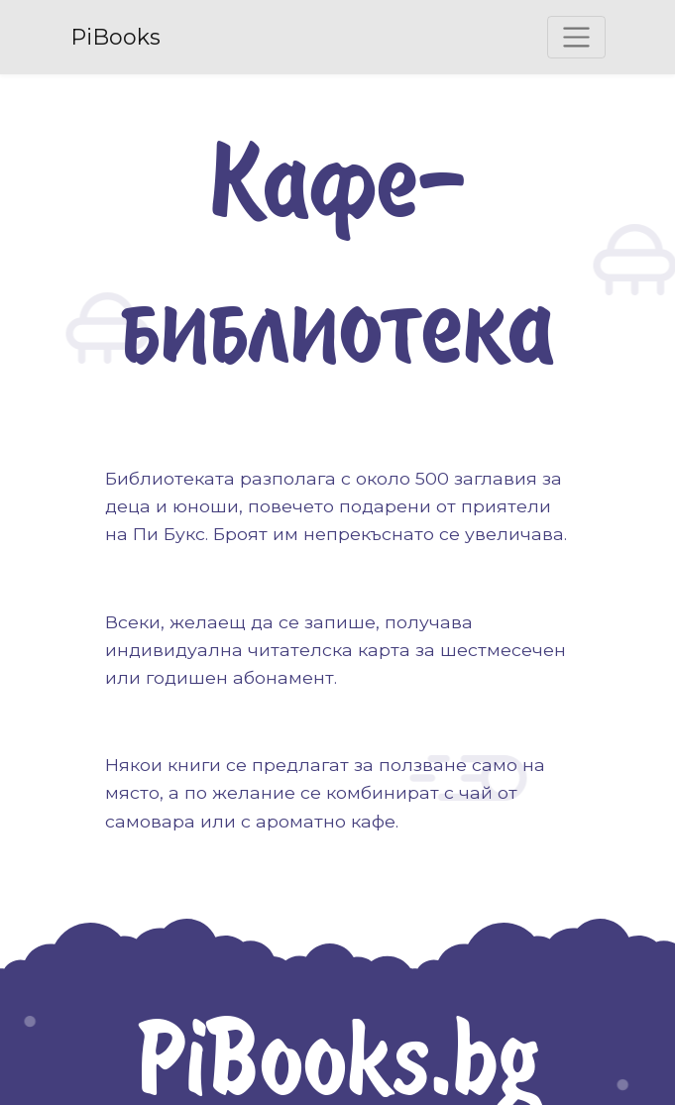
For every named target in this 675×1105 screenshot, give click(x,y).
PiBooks (115, 37)
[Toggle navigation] (576, 37)
